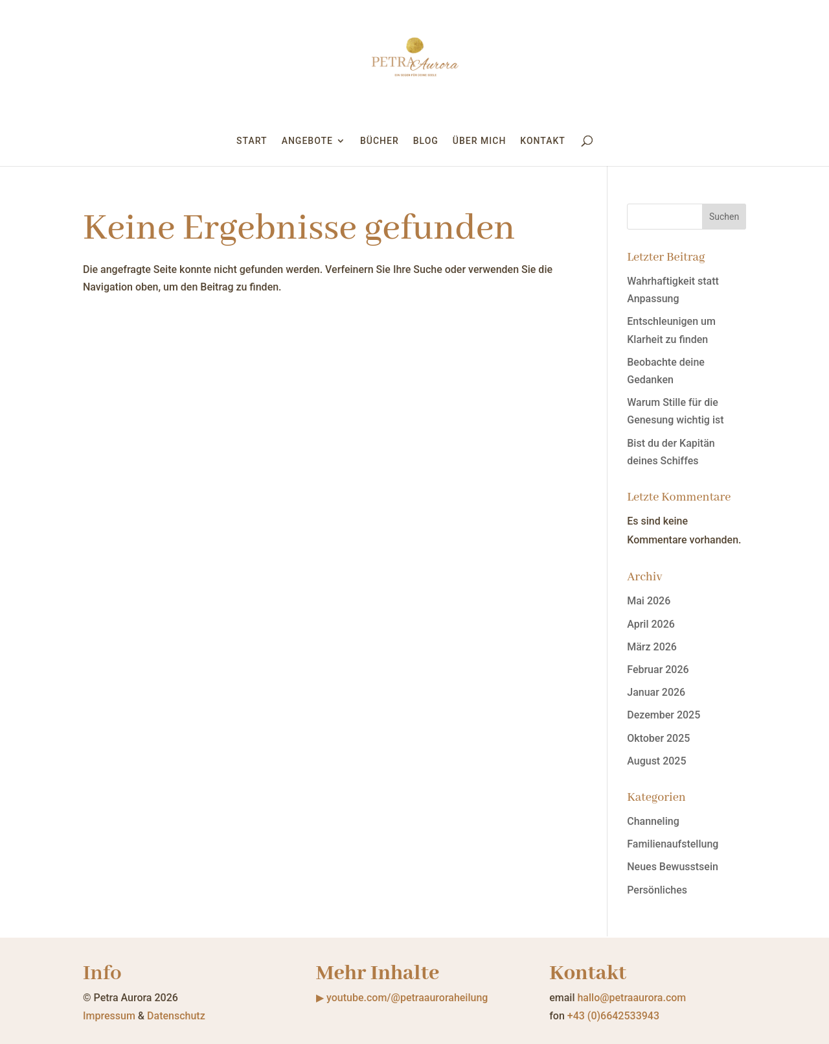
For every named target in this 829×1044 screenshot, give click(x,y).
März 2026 (652, 647)
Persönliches (657, 890)
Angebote (307, 141)
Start (251, 141)
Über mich (479, 141)
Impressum (109, 1016)
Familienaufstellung (672, 844)
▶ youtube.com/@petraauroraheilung (402, 997)
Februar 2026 (657, 669)
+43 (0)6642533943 (613, 1016)
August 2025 (656, 761)
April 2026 (651, 624)
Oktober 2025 (658, 738)
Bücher (379, 141)
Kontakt (542, 141)
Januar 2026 (656, 692)
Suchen (724, 216)
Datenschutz (176, 1016)
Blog (425, 141)
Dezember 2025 (663, 715)
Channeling (653, 821)
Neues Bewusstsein (672, 866)
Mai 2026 (648, 601)
